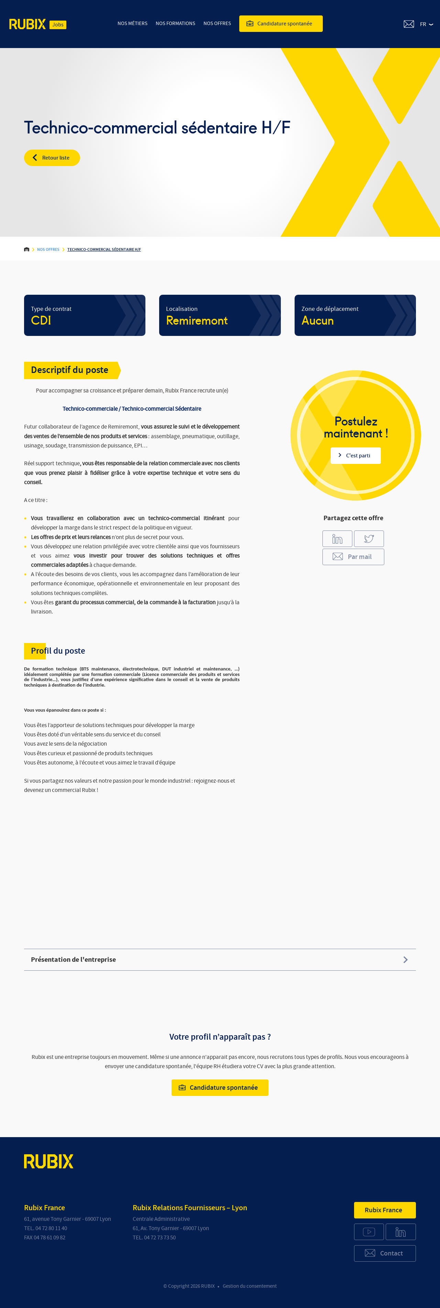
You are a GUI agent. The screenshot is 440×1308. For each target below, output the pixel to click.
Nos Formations (175, 23)
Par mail (352, 556)
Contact (383, 1253)
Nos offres (217, 23)
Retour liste (50, 157)
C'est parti (354, 455)
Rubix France (383, 1210)
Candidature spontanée (279, 23)
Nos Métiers (132, 23)
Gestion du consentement (250, 1286)
